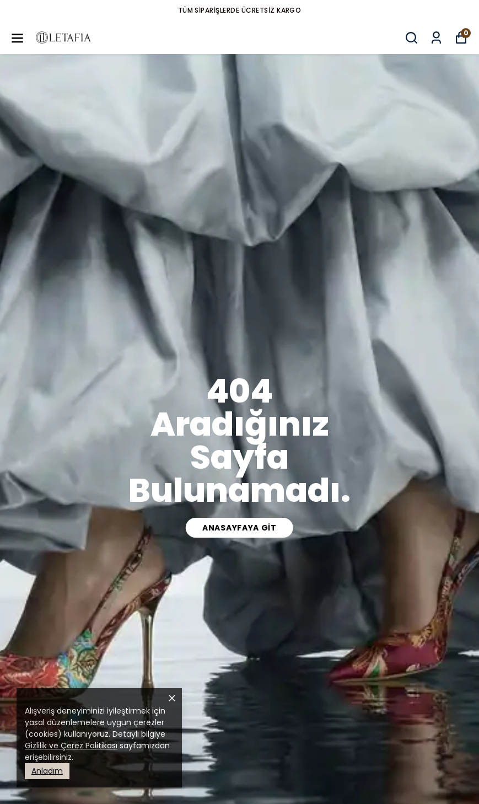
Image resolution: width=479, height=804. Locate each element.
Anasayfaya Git (239, 527)
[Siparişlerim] (436, 38)
